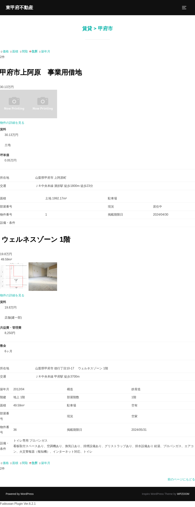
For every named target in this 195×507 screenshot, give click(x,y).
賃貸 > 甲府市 (97, 29)
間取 (23, 52)
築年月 (44, 52)
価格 (4, 52)
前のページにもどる (181, 480)
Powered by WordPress (20, 494)
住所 (33, 52)
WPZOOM (183, 494)
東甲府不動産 (20, 8)
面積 (14, 52)
